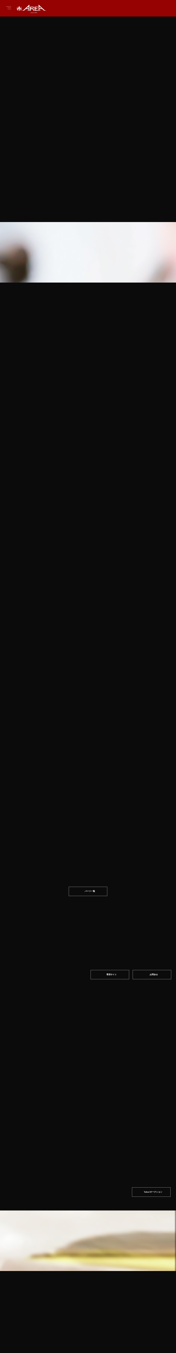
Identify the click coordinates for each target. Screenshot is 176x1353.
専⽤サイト (111, 933)
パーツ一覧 (90, 849)
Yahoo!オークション (153, 1083)
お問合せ (154, 933)
